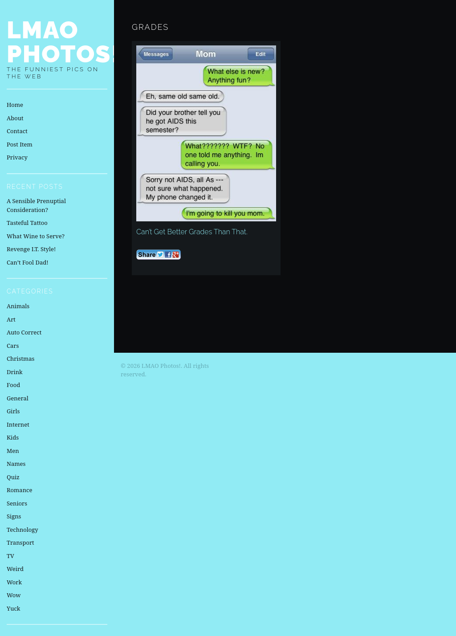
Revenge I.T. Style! (31, 249)
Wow (14, 595)
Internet (18, 424)
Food (13, 385)
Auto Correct (24, 332)
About (15, 118)
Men (13, 451)
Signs (14, 516)
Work (14, 582)
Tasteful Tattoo (27, 223)
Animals (18, 306)
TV (10, 556)
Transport (20, 542)
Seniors (17, 503)
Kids (13, 437)
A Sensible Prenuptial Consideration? (36, 205)
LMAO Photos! (64, 42)
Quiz (13, 477)
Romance (19, 490)
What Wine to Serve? (36, 236)
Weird (15, 569)
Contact (17, 131)
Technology (22, 530)
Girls (13, 411)
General (17, 398)
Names (16, 464)
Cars (13, 346)
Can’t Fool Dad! (28, 262)
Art (11, 319)
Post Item (20, 144)
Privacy (17, 157)
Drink (15, 372)
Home (15, 105)
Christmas (20, 359)
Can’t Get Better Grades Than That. (192, 232)
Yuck (13, 608)
